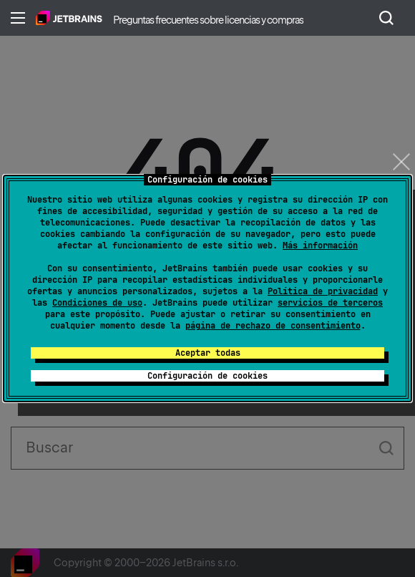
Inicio (69, 18)
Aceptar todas (207, 353)
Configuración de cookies (207, 376)
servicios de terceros (330, 303)
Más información (320, 245)
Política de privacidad (323, 291)
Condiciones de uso (97, 303)
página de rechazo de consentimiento (273, 325)
